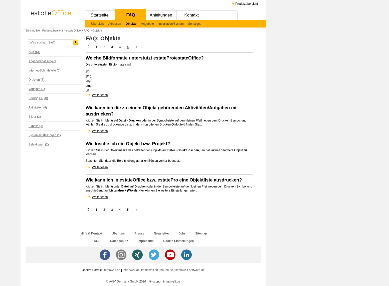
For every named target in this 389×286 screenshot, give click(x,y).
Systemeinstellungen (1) (45, 135)
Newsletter (161, 233)
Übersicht (97, 24)
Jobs (182, 233)
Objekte (130, 24)
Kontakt (191, 15)
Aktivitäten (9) (38, 107)
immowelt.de (111, 270)
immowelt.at (131, 270)
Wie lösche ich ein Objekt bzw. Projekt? (128, 143)
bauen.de (166, 270)
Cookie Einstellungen (178, 241)
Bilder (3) (35, 116)
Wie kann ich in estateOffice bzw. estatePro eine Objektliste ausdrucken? (164, 180)
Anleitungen (161, 15)
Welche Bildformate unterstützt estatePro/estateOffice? (145, 58)
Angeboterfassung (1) (43, 61)
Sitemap (201, 233)
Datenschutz (119, 241)
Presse (139, 233)
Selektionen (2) (39, 144)
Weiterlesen (100, 95)
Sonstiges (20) (38, 98)
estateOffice (73, 30)
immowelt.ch (149, 270)
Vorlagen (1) (37, 89)
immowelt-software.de (190, 270)
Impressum (146, 241)
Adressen (114, 24)
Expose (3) (36, 126)
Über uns (118, 233)
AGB (97, 241)
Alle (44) (34, 52)
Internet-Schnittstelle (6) (44, 70)
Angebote (147, 24)
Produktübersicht (246, 4)
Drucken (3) (36, 80)
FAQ (130, 14)
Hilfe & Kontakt (91, 233)
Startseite (100, 15)
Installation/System (171, 24)
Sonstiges (195, 24)
